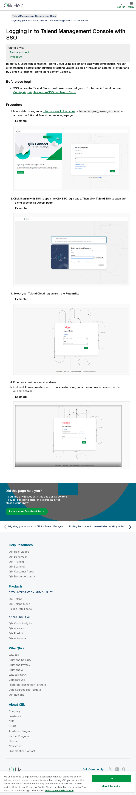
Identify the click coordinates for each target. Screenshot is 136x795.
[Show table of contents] (7, 16)
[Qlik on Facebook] (123, 769)
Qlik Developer (18, 556)
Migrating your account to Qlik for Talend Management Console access (50, 20)
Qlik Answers (17, 628)
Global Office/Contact (22, 750)
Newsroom (15, 746)
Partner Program (19, 736)
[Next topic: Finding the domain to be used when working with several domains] (101, 527)
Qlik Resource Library (22, 576)
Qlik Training (16, 561)
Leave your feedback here (26, 511)
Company (15, 711)
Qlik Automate (17, 638)
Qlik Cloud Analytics (21, 623)
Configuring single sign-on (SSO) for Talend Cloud (44, 92)
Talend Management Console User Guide (34, 16)
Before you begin (20, 52)
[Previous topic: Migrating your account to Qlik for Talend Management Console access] (35, 527)
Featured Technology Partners (27, 684)
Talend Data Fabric (20, 608)
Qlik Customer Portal (21, 571)
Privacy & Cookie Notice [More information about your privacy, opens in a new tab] (59, 790)
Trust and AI (16, 669)
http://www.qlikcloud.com (59, 111)
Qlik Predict (16, 633)
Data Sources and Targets (25, 689)
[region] (67, 783)
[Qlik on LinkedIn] (117, 769)
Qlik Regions (16, 694)
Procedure (16, 56)
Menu (131, 6)
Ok (111, 778)
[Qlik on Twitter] (110, 769)
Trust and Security (20, 659)
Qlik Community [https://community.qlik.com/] (93, 769)
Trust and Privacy (19, 664)
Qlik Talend (15, 598)
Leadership (16, 716)
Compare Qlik (17, 679)
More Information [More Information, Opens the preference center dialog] (111, 786)
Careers (14, 741)
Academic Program (20, 731)
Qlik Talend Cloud (19, 603)
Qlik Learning (17, 566)
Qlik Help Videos (19, 551)
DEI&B (12, 726)
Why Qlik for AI (18, 674)
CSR (11, 721)
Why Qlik (14, 654)
